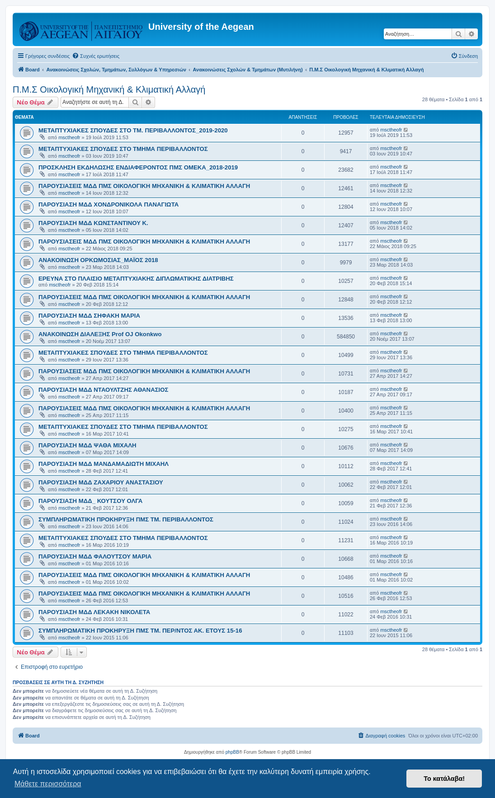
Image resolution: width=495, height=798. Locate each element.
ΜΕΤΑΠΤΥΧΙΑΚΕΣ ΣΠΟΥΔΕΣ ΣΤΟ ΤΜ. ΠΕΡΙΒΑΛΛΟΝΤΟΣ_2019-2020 (133, 130)
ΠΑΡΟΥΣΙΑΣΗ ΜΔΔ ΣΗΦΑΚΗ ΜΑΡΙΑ (89, 315)
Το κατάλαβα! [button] (444, 778)
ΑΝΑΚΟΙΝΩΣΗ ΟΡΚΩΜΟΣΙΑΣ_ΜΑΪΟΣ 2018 (98, 260)
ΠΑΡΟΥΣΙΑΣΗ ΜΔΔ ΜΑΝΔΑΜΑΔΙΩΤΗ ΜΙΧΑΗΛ (103, 463)
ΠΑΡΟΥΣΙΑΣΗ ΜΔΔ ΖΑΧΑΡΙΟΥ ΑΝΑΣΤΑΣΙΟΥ (100, 482)
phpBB (232, 752)
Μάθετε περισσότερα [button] (47, 784)
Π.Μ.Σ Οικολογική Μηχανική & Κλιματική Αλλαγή (109, 89)
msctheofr (69, 137)
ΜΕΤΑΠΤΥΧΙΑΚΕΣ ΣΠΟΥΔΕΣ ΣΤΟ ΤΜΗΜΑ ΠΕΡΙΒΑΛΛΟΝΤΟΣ (123, 149)
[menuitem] (95, 56)
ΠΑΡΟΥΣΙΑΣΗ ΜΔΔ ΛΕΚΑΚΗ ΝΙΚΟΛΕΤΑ (94, 612)
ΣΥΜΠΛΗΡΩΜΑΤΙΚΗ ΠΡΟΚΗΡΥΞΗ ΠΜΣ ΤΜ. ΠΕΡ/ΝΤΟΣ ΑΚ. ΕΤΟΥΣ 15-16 (140, 630)
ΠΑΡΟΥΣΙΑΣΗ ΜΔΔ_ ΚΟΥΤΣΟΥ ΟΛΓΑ (90, 501)
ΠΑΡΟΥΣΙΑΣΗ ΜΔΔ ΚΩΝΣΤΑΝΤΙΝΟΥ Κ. (93, 223)
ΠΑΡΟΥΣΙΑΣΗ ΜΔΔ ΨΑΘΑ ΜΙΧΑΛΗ (87, 445)
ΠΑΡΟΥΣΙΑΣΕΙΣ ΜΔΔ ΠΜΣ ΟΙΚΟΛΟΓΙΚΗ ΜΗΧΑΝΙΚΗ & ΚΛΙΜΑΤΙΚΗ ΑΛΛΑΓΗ (144, 186)
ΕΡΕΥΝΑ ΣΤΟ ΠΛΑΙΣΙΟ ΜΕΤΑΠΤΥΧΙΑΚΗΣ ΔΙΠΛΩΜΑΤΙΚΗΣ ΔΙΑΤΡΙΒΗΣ (136, 278)
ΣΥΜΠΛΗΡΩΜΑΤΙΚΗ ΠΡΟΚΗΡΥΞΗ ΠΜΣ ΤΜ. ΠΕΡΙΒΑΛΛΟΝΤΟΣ (125, 519)
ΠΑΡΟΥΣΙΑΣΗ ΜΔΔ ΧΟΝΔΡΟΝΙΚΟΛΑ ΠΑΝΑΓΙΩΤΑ (108, 204)
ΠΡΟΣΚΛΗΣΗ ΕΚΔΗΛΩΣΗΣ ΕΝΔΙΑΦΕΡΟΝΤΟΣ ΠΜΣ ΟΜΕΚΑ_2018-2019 (138, 167)
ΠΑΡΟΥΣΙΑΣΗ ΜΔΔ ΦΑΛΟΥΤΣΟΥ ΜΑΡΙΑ (94, 556)
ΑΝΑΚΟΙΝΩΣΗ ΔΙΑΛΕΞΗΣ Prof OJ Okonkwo (100, 334)
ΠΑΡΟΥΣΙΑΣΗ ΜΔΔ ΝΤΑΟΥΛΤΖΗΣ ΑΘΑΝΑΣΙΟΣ (103, 389)
